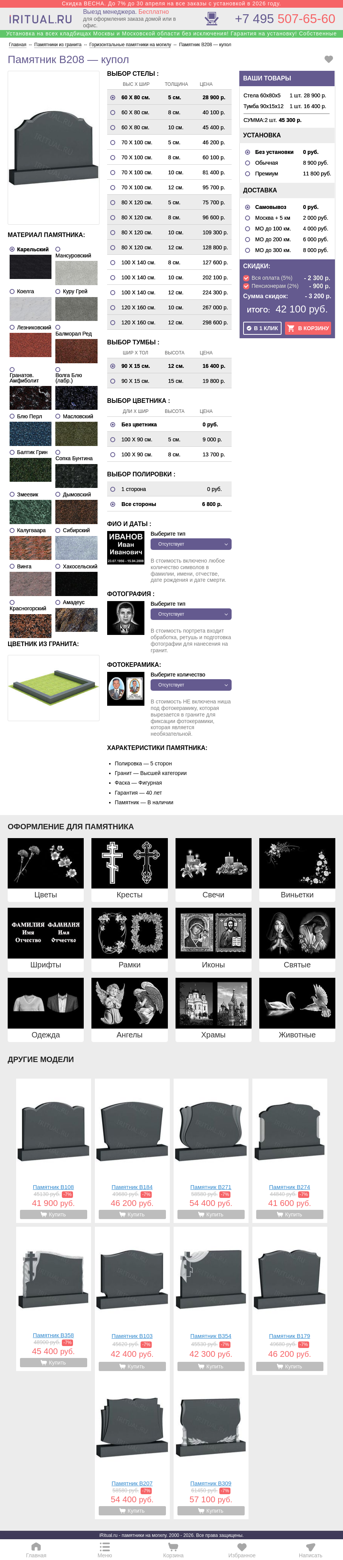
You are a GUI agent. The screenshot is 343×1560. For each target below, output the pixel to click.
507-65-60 (285, 19)
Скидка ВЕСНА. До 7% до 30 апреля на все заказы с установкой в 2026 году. (171, 3)
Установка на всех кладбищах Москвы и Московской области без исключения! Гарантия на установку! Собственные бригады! (171, 36)
